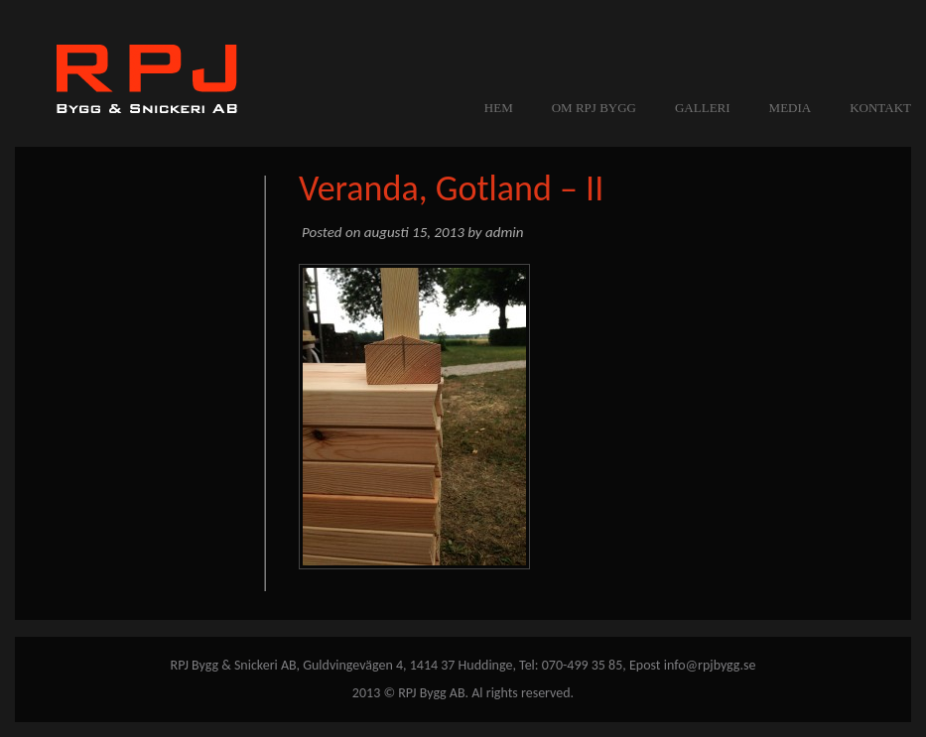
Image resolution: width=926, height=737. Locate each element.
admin (504, 232)
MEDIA (790, 107)
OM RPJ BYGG (594, 107)
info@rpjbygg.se (710, 665)
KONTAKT (880, 107)
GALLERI (702, 107)
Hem (498, 107)
